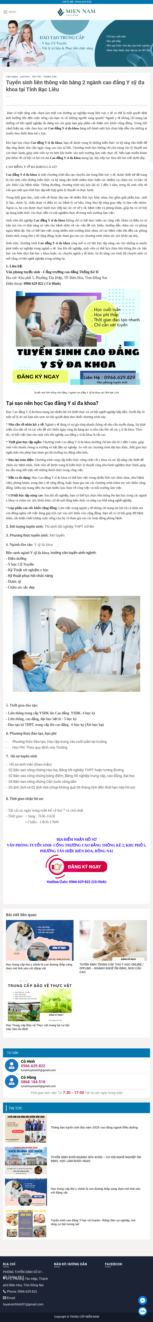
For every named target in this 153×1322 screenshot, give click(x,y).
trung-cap (50, 76)
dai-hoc (25, 76)
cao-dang (12, 76)
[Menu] (9, 12)
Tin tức (37, 76)
